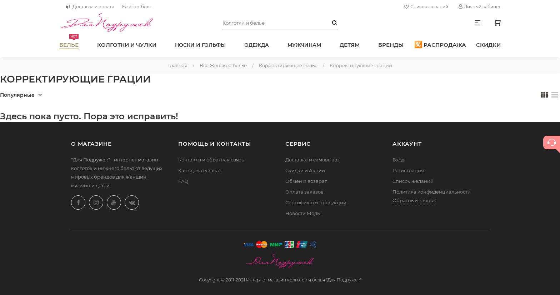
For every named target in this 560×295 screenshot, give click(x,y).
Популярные (17, 95)
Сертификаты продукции (315, 202)
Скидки (488, 44)
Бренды (391, 44)
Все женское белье (223, 65)
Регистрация (408, 170)
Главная (178, 65)
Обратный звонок (414, 200)
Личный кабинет (480, 6)
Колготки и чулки (126, 44)
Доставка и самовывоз (312, 159)
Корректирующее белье (288, 65)
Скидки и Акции (305, 170)
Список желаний (427, 6)
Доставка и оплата (90, 6)
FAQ (183, 181)
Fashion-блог (137, 6)
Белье (69, 41)
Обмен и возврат (306, 181)
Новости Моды (303, 213)
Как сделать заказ (199, 170)
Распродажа (440, 44)
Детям (350, 44)
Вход (398, 159)
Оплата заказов (304, 192)
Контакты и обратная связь (211, 159)
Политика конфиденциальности (431, 192)
